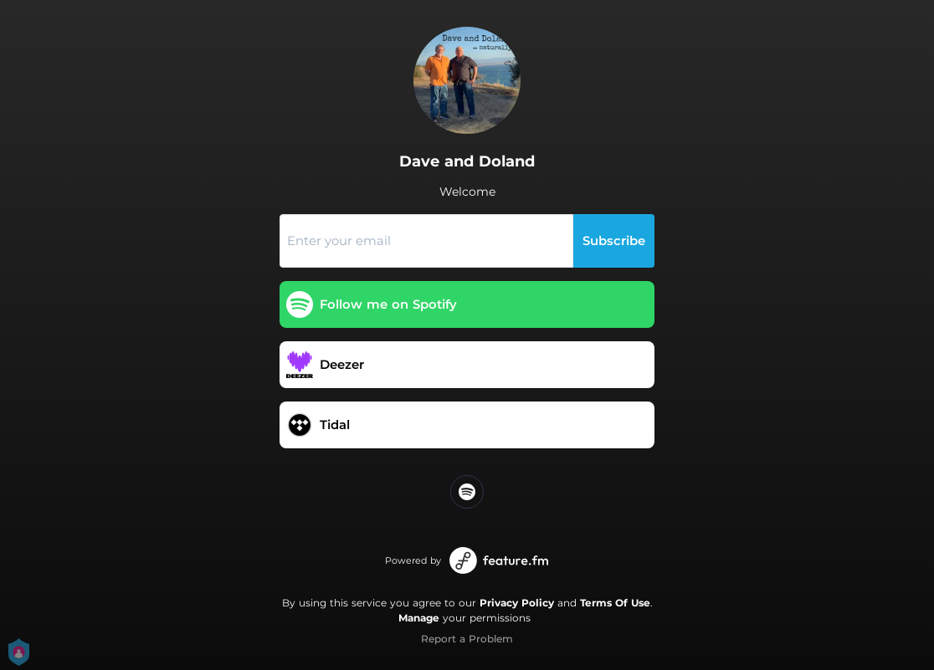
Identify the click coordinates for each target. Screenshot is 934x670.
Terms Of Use (615, 602)
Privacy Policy (517, 602)
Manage (418, 617)
